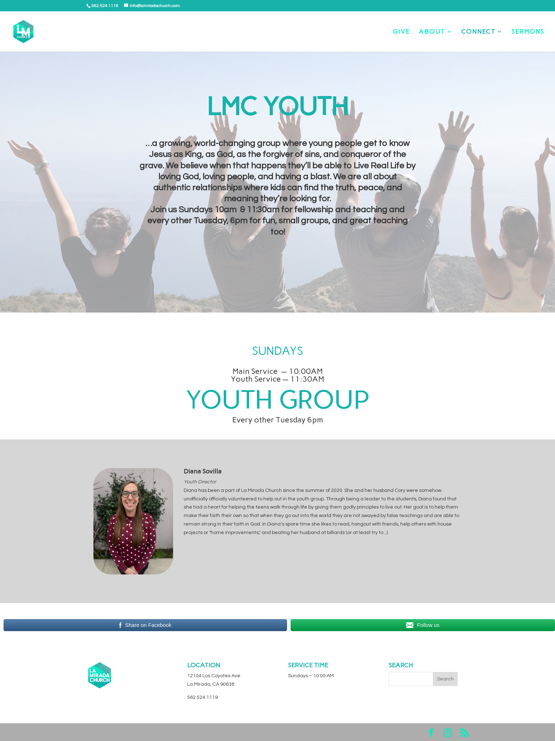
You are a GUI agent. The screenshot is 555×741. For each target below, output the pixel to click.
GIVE (401, 32)
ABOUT (432, 32)
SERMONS (527, 32)
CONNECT (478, 32)
